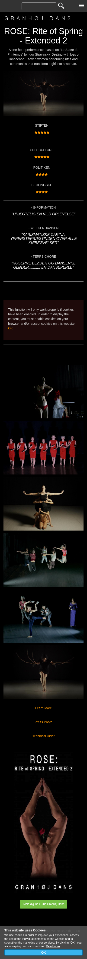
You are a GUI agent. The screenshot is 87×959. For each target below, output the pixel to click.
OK (10, 328)
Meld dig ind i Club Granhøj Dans (43, 904)
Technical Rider (44, 736)
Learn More (43, 708)
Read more (53, 946)
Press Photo (43, 722)
